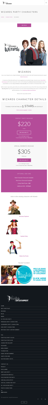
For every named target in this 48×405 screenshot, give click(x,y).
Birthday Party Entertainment (10, 329)
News (2, 316)
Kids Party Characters (8, 327)
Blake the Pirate (24, 256)
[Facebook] (38, 399)
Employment (4, 348)
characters (9, 17)
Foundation (4, 350)
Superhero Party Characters (10, 324)
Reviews (3, 311)
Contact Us (4, 364)
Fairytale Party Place (7, 337)
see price (24, 25)
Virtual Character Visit (8, 382)
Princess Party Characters (9, 321)
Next (45, 49)
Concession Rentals (7, 374)
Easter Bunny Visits (7, 358)
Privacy (3, 366)
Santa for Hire (5, 356)
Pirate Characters (6, 388)
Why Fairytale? (5, 308)
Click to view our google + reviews (24, 110)
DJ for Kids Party (6, 319)
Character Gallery (7, 342)
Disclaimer (4, 369)
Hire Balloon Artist (7, 380)
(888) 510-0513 (4, 392)
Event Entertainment (7, 353)
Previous (3, 49)
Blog (2, 313)
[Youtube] (45, 399)
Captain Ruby (24, 236)
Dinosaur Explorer (24, 216)
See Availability (24, 132)
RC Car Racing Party (7, 385)
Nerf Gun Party (5, 372)
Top (24, 402)
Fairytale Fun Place (7, 340)
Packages (4, 345)
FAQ (2, 334)
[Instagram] (41, 399)
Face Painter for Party (8, 377)
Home (2, 17)
